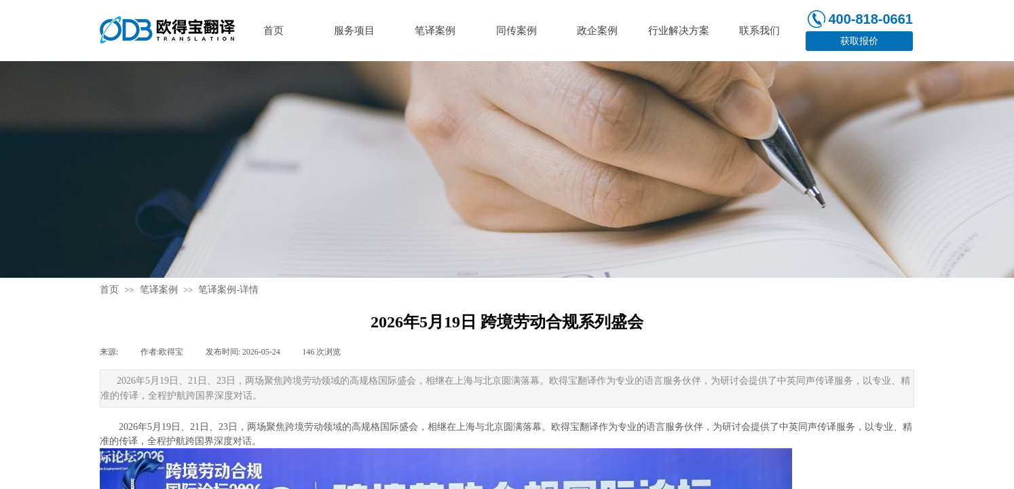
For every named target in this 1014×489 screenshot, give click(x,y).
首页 (109, 290)
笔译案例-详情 (228, 290)
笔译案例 (159, 290)
